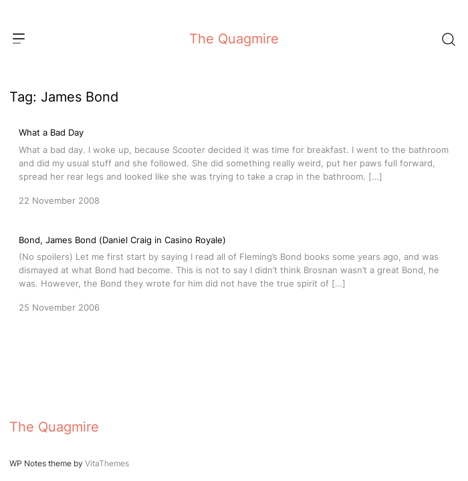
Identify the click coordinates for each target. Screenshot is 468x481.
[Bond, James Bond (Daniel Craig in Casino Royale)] (234, 272)
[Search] (448, 38)
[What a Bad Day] (234, 165)
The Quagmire (234, 39)
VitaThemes (107, 463)
